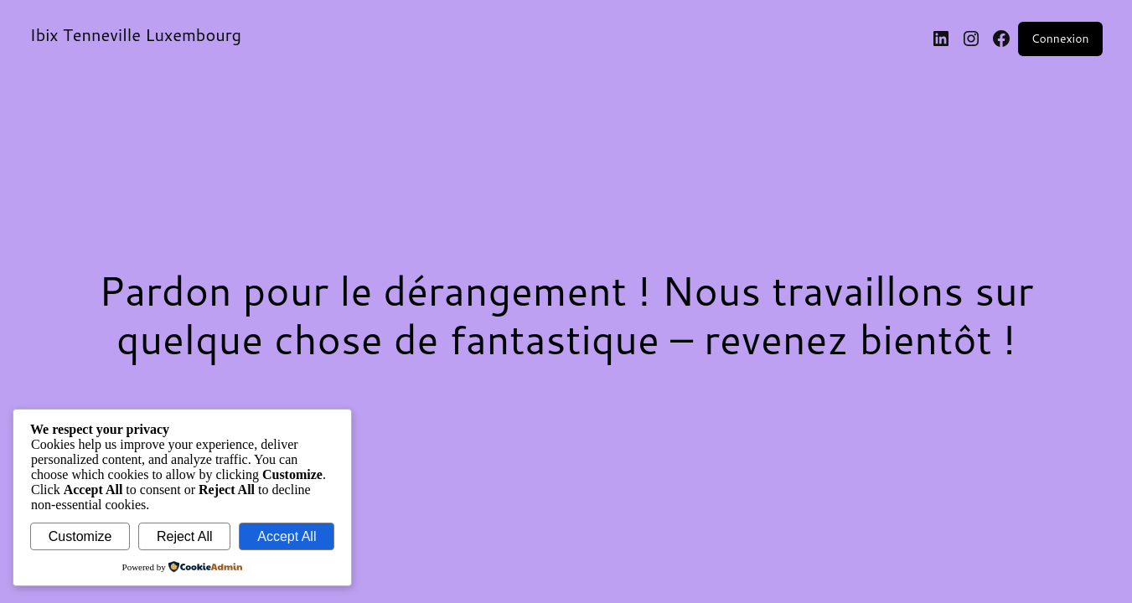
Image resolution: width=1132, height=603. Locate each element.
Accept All (286, 536)
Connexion (1060, 38)
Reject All (185, 536)
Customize (80, 536)
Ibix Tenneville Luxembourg (136, 34)
